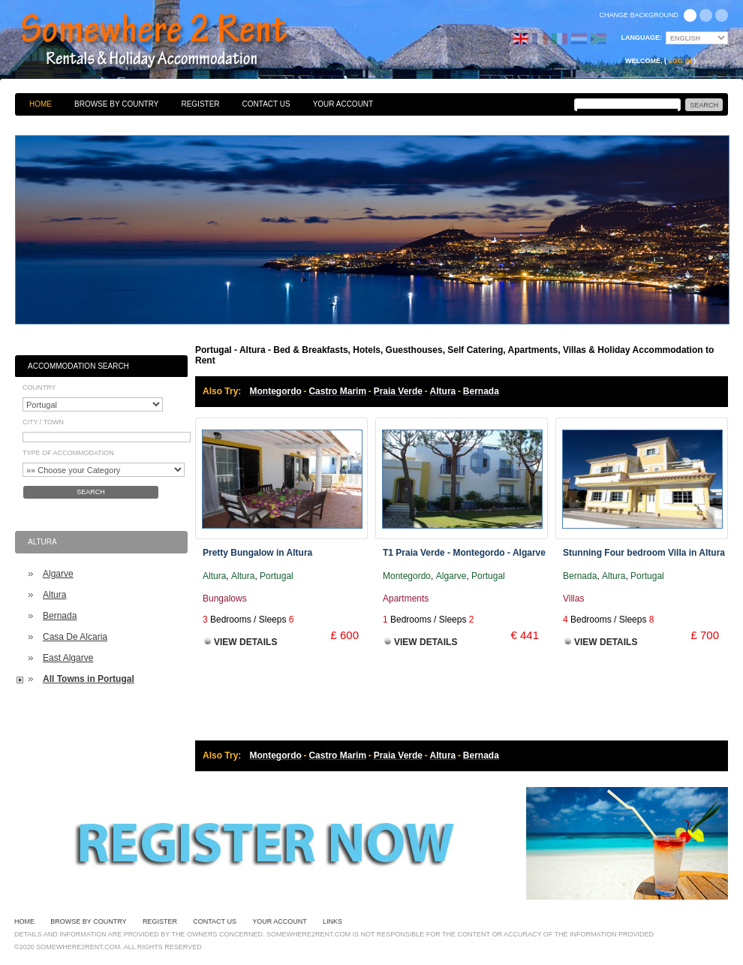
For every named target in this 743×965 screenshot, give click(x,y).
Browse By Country (116, 104)
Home (40, 104)
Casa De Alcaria (75, 637)
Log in (680, 61)
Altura (54, 595)
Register (200, 104)
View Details (245, 642)
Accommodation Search (78, 366)
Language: (642, 37)
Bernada (60, 616)
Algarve (58, 573)
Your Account (343, 104)
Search (91, 492)
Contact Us (266, 104)
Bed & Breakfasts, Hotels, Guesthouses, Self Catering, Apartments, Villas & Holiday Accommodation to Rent (170, 41)
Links (332, 921)
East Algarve (68, 658)
